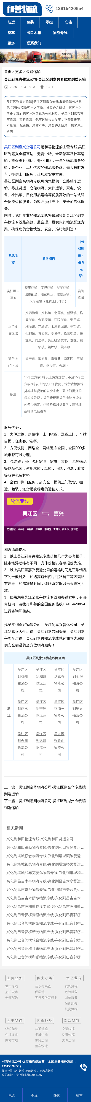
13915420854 (69, 8)
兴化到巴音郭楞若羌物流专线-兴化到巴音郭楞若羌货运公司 (45, 932)
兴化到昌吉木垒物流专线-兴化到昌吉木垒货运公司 (45, 881)
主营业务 (15, 978)
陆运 (11, 22)
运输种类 (45, 1020)
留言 (79, 1095)
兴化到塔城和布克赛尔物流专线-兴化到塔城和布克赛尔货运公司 (45, 873)
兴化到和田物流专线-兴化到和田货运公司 (39, 839)
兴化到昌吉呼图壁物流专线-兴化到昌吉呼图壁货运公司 (45, 906)
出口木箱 (34, 33)
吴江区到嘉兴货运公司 (22, 147)
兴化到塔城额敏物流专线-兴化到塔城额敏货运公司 (45, 856)
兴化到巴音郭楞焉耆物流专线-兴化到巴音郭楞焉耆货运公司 (45, 915)
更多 (11, 43)
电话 (11, 1095)
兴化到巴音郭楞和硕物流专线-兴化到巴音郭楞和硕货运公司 (45, 957)
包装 (30, 22)
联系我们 (34, 43)
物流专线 (60, 33)
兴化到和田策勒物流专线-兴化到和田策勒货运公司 (45, 847)
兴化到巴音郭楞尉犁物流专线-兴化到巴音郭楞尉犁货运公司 (45, 923)
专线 (33, 1095)
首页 (7, 72)
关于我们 (15, 1020)
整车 (11, 33)
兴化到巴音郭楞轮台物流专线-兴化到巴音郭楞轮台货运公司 (45, 940)
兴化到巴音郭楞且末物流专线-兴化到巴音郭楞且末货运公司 (45, 949)
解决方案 (45, 978)
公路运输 (33, 72)
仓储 (68, 22)
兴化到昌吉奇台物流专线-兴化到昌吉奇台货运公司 (45, 890)
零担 (49, 22)
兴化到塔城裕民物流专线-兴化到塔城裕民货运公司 (45, 864)
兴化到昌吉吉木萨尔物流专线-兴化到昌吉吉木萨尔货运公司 (45, 898)
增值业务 (74, 978)
